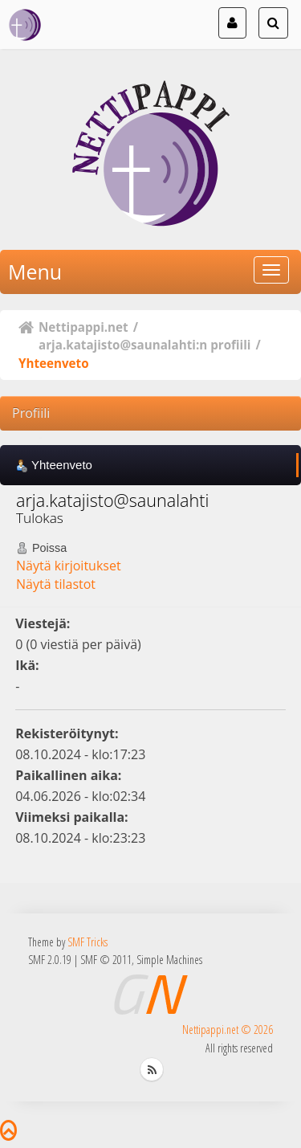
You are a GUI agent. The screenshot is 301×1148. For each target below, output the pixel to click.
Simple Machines (169, 959)
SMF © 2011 (106, 959)
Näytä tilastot (56, 584)
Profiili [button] (31, 413)
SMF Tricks (87, 942)
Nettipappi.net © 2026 (227, 1029)
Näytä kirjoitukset (68, 565)
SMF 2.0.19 (49, 959)
